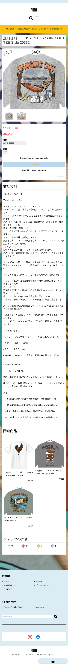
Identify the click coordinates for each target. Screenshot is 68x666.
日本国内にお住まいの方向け (34, 170)
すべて (10, 546)
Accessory (40, 607)
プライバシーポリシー (44, 585)
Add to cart (34, 165)
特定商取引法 (8, 585)
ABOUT (38, 581)
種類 (5, 140)
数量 (5, 149)
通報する (60, 176)
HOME (5, 581)
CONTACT (7, 589)
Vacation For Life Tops (13, 607)
